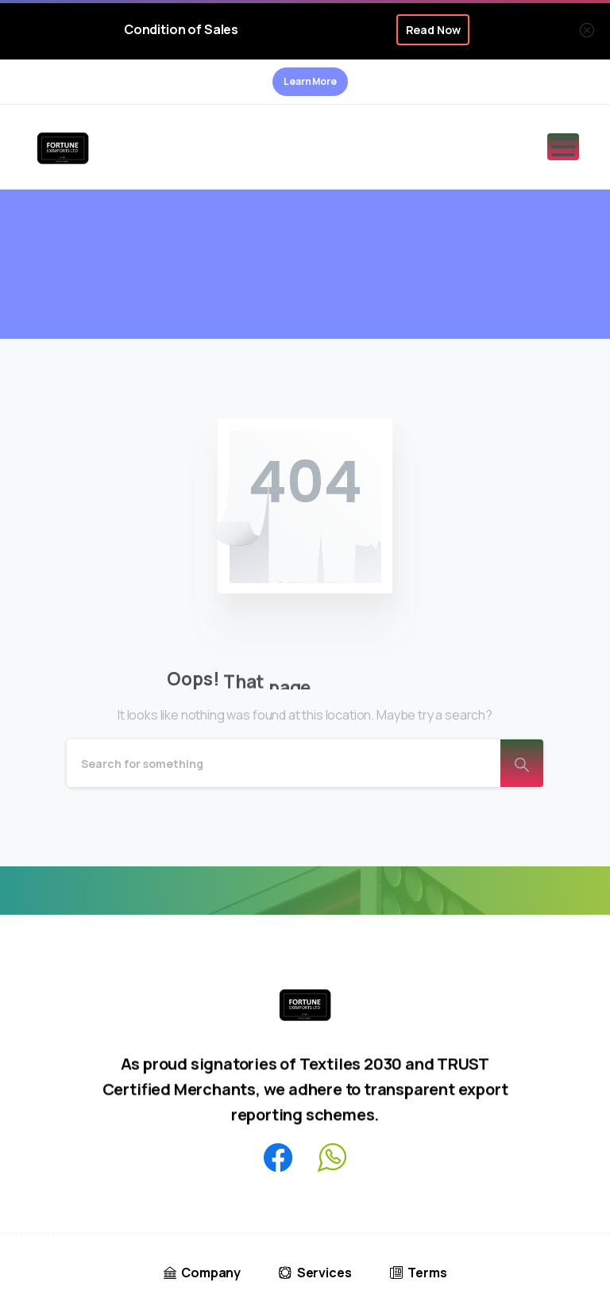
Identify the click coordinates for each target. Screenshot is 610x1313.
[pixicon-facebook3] (278, 1158)
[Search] (283, 763)
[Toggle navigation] (563, 146)
